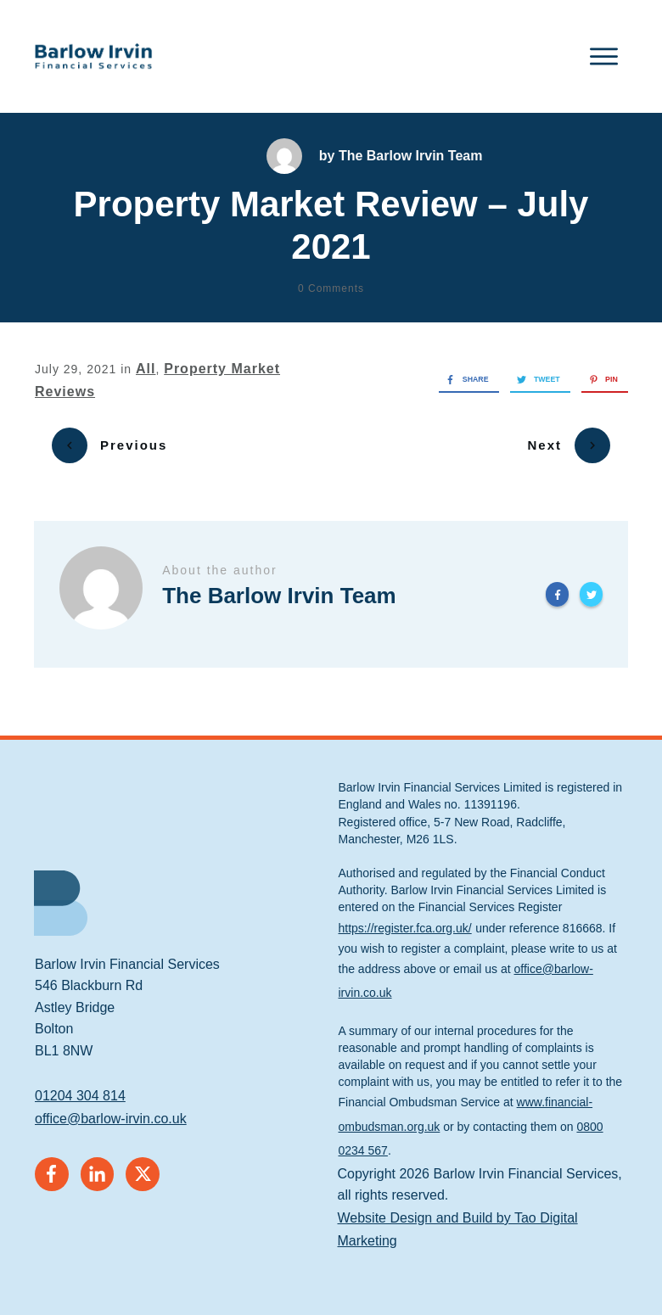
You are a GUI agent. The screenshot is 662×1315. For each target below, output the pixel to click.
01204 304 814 (80, 1084)
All (145, 368)
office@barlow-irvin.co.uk (111, 1107)
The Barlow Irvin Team (411, 155)
